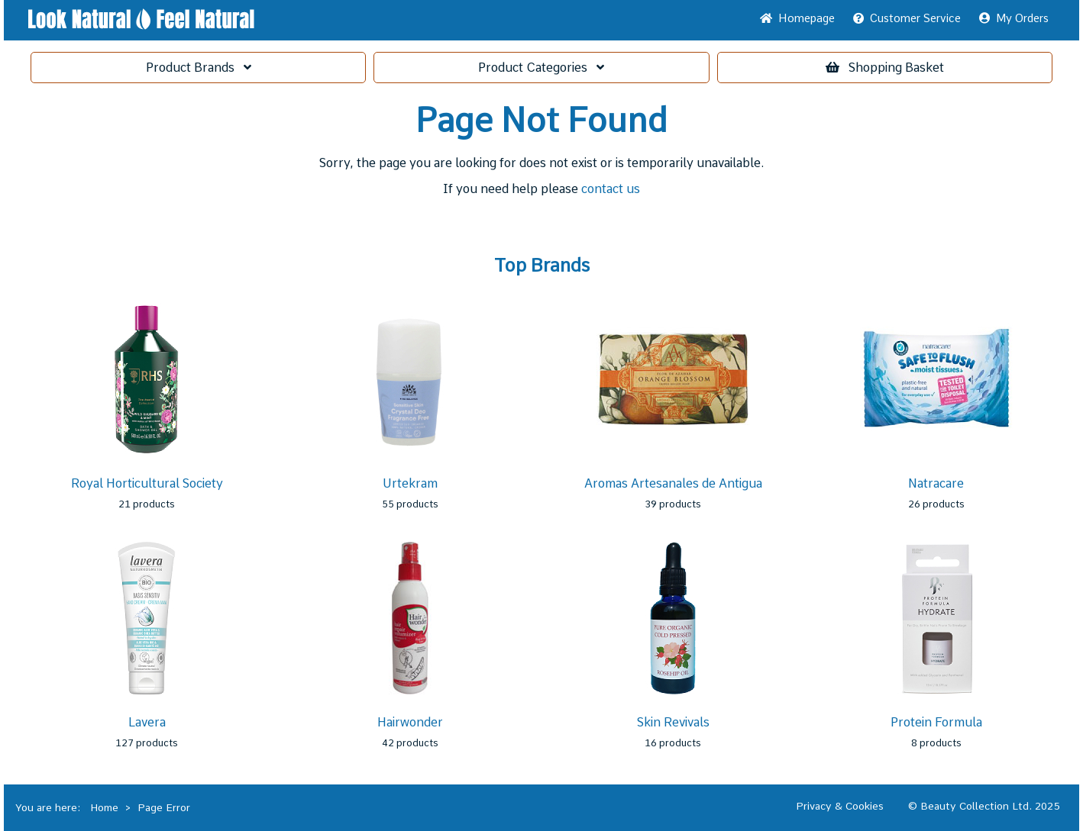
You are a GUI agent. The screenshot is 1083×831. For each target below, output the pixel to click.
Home (797, 18)
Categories (541, 67)
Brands (198, 67)
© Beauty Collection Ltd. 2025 (984, 806)
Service (907, 18)
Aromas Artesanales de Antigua (673, 483)
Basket (885, 67)
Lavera (147, 722)
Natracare (936, 483)
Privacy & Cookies (840, 806)
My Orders (1014, 18)
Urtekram (410, 483)
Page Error (163, 807)
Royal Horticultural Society (147, 483)
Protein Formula (936, 722)
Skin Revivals (673, 722)
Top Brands (542, 265)
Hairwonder (410, 722)
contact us (610, 189)
